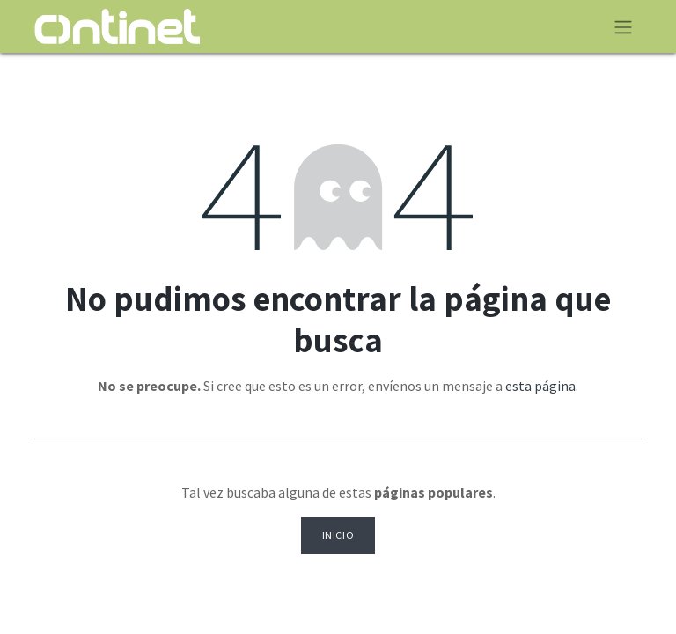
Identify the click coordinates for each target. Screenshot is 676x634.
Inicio (338, 535)
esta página (540, 385)
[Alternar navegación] (623, 26)
